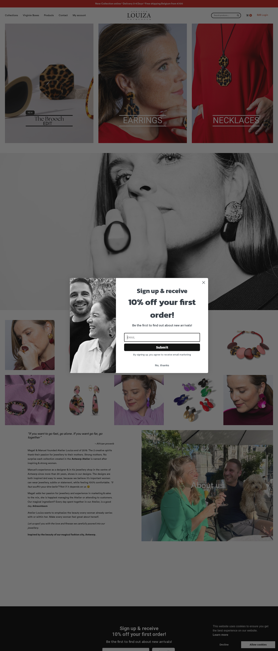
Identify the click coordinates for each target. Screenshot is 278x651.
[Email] (162, 337)
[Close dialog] (204, 282)
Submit (162, 347)
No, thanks (162, 365)
